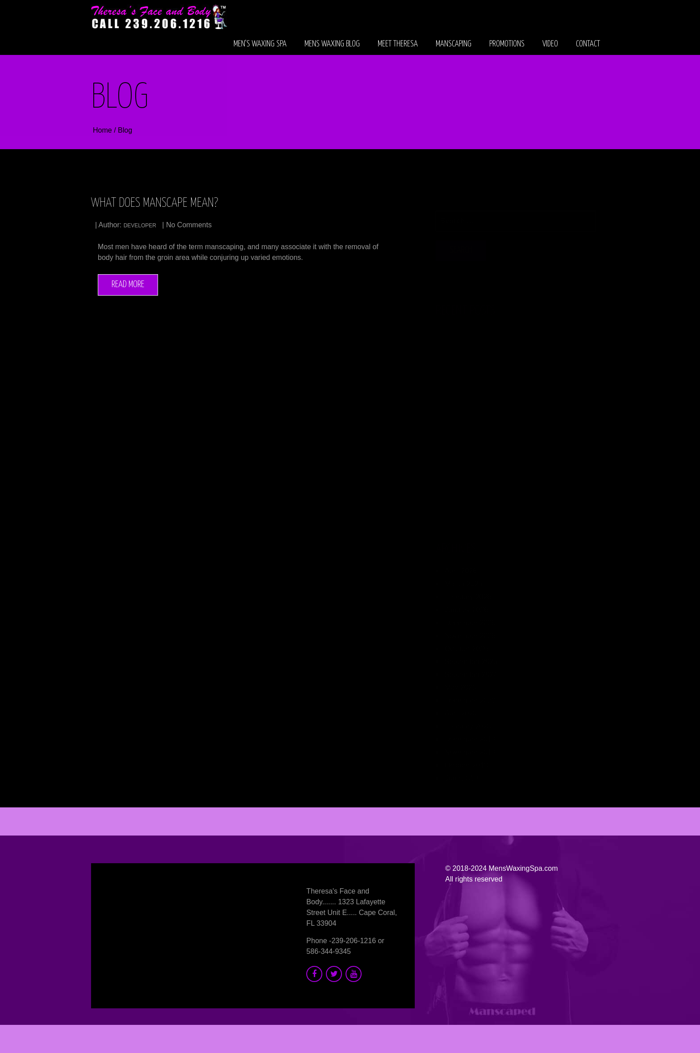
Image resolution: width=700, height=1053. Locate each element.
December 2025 (470, 618)
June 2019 (461, 773)
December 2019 (470, 735)
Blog (125, 130)
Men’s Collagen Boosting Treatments (498, 440)
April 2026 (461, 566)
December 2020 (470, 696)
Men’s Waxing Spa (260, 44)
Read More (128, 284)
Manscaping (453, 44)
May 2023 (460, 683)
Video (550, 44)
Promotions (507, 44)
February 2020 (468, 722)
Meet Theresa (398, 44)
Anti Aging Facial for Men (477, 337)
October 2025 (466, 644)
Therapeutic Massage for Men (486, 372)
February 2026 (468, 592)
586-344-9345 (328, 951)
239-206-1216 (353, 940)
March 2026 (464, 579)
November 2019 (470, 748)
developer (140, 226)
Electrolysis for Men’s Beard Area (492, 406)
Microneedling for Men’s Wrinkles (492, 475)
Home (103, 130)
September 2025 (471, 657)
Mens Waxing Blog (332, 44)
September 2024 (471, 670)
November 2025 (470, 631)
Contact (588, 44)
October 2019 (466, 761)
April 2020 (461, 709)
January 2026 (466, 605)
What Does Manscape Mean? (154, 203)
